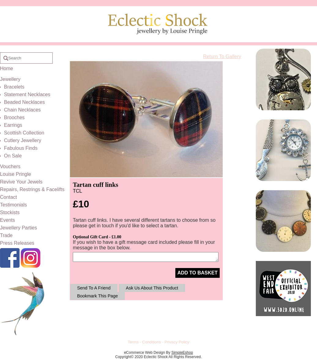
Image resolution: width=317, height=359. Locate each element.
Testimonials (13, 204)
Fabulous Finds (20, 148)
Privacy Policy (177, 342)
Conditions (151, 342)
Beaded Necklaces (24, 102)
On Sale (13, 155)
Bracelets (14, 86)
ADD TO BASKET (197, 272)
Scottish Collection (24, 132)
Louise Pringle (15, 174)
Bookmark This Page (97, 295)
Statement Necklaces (27, 94)
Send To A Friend (93, 287)
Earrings (13, 125)
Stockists (10, 212)
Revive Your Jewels (21, 181)
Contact (8, 197)
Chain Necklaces (22, 109)
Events (7, 220)
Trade (6, 235)
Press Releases (17, 243)
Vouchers (10, 166)
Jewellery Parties (18, 227)
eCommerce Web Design (144, 352)
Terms (133, 342)
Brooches (14, 117)
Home (6, 68)
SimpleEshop (182, 352)
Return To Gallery (222, 56)
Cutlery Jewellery (22, 140)
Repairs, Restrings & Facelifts (32, 189)
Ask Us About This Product (152, 287)
